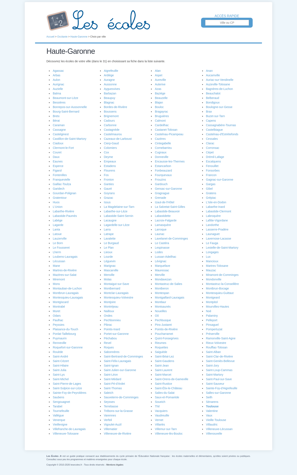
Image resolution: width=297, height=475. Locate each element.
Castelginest (61, 134)
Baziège (160, 93)
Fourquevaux (163, 175)
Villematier (110, 429)
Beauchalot (213, 93)
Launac (159, 234)
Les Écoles (148, 20)
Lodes (159, 252)
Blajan (159, 102)
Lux (208, 256)
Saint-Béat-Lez (164, 356)
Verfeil (108, 420)
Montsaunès (163, 306)
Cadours (109, 120)
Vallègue (58, 415)
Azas (158, 89)
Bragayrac (161, 111)
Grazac (108, 197)
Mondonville (214, 279)
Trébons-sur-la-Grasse (118, 411)
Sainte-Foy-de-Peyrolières (69, 392)
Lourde (108, 256)
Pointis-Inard (112, 329)
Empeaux (110, 161)
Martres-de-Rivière (65, 270)
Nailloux (109, 311)
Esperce (58, 166)
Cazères (160, 138)
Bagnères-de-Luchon (219, 89)
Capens (211, 120)
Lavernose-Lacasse (218, 238)
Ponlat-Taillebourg (64, 333)
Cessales (212, 138)
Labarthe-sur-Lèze (115, 211)
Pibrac (108, 324)
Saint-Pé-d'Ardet (114, 383)
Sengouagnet (61, 401)
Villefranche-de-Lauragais (69, 429)
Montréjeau (111, 306)
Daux (56, 157)
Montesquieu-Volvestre (118, 297)
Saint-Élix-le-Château (168, 388)
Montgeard (213, 297)
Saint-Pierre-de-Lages (67, 383)
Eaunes (57, 161)
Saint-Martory (214, 374)
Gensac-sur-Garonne (168, 188)
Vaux (209, 415)
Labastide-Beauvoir (167, 211)
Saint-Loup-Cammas (219, 370)
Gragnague (162, 193)
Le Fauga (212, 243)
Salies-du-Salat (164, 392)
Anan (209, 70)
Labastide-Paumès (65, 216)
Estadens (110, 166)
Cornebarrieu (163, 147)
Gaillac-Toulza (62, 184)
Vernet (159, 420)
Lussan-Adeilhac (165, 256)
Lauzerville (60, 238)
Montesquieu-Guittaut (220, 293)
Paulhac (58, 320)
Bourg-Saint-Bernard (66, 111)
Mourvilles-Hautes (217, 306)
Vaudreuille (162, 415)
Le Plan (109, 247)
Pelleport (211, 320)
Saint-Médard (112, 379)
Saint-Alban (213, 352)
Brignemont (111, 116)
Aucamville (213, 75)
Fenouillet (212, 166)
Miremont (59, 279)
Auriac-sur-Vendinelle (219, 79)
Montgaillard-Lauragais (169, 297)
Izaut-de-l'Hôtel (164, 202)
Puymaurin (60, 338)
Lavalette (110, 238)
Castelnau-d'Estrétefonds (222, 134)
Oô (157, 315)
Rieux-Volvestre (216, 342)
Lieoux (108, 252)
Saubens (58, 397)
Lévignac (160, 261)
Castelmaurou (113, 134)
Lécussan (59, 261)
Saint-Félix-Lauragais (117, 361)
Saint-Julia (59, 370)
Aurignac (58, 84)
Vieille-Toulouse (216, 420)
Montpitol (212, 302)
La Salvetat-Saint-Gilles (170, 206)
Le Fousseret (61, 247)
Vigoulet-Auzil (112, 424)
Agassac (58, 70)
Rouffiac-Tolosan (216, 347)
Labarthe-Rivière (63, 211)
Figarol (57, 170)
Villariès (160, 424)
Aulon (56, 79)
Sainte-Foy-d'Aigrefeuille (221, 388)
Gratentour (60, 197)
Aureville (160, 79)
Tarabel (57, 406)
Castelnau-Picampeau (169, 134)
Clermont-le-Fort (63, 147)
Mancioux (212, 261)
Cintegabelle (163, 143)
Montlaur (160, 302)
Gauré (108, 188)
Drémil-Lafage (215, 157)
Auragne (109, 79)
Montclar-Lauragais (116, 293)
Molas (108, 279)
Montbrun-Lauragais (66, 293)
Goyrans (109, 193)
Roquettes (161, 347)
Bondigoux (213, 102)
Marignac (110, 265)
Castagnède (112, 129)
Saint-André (60, 356)
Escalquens (213, 161)
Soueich (160, 401)
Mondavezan (163, 279)
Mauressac (162, 270)
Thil (157, 406)
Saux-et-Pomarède (167, 397)
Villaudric (212, 424)
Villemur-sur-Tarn (166, 429)
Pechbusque (163, 320)
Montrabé (59, 306)
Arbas (56, 75)
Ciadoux (58, 143)
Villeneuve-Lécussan (219, 429)
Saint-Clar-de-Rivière (219, 356)
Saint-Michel (61, 379)
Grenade (160, 197)
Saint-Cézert (61, 361)
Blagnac (109, 102)
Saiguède (161, 352)
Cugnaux (160, 152)
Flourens (109, 170)
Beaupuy (109, 98)
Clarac (210, 143)
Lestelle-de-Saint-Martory (222, 247)
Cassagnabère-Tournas (221, 125)
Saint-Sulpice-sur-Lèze (67, 388)
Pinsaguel (212, 324)
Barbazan (110, 93)
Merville (160, 274)
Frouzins (160, 179)
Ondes (108, 315)
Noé (208, 311)
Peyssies (58, 324)
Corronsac (212, 147)
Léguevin (110, 261)
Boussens (110, 111)
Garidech (59, 188)
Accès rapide (226, 16)
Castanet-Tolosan (166, 129)
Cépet (210, 152)
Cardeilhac (162, 125)
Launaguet (213, 234)
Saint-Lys (59, 374)
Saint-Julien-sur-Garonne (120, 370)
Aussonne (110, 84)
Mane (56, 265)
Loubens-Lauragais (65, 256)
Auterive (160, 84)
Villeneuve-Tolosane (66, 433)
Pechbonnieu (112, 320)
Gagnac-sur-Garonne (219, 179)
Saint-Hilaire (60, 365)
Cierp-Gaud (111, 143)
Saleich (108, 392)
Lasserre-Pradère (217, 229)
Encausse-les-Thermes (170, 161)
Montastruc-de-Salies (168, 284)
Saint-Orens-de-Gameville (171, 379)
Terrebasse (111, 406)
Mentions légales (114, 464)
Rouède (58, 352)
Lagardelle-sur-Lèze (117, 225)
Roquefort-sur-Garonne (68, 347)
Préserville (212, 333)
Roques (109, 347)
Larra (107, 229)
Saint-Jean (162, 365)
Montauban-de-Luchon (67, 288)
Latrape (109, 234)
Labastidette (163, 216)
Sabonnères (112, 352)
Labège (57, 220)
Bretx (56, 116)
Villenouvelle (214, 433)
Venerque (59, 420)
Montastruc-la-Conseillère (222, 284)
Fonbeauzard (163, 170)
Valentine (212, 411)
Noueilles (161, 311)
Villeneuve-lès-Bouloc (169, 433)
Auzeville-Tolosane (218, 84)
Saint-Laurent (163, 370)
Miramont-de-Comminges (222, 274)
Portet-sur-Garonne (116, 333)
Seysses (109, 401)
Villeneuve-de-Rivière (117, 433)
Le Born (58, 243)
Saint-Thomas (113, 388)
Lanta (56, 229)
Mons (56, 284)
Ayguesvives (112, 89)
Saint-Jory (212, 365)
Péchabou (110, 338)
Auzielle (58, 89)
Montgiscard (60, 302)
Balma (57, 93)
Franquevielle (61, 179)
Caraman (59, 125)
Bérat (56, 120)
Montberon (162, 288)
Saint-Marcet (163, 374)
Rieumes (160, 342)
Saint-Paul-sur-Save (219, 379)
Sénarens (212, 401)
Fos (106, 175)
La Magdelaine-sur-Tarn (119, 206)
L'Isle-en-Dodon (216, 202)
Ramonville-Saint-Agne (221, 338)
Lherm (57, 252)
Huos (56, 202)
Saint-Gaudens (164, 361)
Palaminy (212, 315)
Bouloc (159, 107)
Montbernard (112, 288)
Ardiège (109, 75)
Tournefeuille (61, 411)
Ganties (109, 184)
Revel (107, 342)
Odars (57, 315)
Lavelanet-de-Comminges (171, 238)
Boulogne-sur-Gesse (219, 107)
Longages (212, 252)
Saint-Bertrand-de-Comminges (123, 356)
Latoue (57, 234)
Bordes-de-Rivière (115, 107)
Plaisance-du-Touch (65, 329)
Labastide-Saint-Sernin (118, 216)
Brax (209, 111)
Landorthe (212, 225)
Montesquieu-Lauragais (68, 297)
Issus (107, 202)
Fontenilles (60, 175)
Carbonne (110, 125)
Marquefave (162, 265)
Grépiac (211, 197)
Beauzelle (161, 98)
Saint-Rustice (163, 383)
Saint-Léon (111, 374)
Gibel (209, 188)
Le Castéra (162, 243)
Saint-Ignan (111, 365)
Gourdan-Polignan (64, 193)
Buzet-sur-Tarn (215, 116)
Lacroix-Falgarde (166, 220)
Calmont (160, 120)
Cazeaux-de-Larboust (118, 138)
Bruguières (162, 116)
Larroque (160, 229)
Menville (109, 274)
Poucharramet (164, 333)
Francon (211, 175)
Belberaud (212, 98)
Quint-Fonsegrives (166, 338)
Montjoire (110, 302)
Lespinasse (162, 247)
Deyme (108, 157)
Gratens (211, 193)
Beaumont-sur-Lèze (65, 98)
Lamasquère (163, 225)
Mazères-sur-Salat (64, 274)
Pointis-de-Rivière (166, 329)
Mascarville (111, 270)
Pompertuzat (214, 329)
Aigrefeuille (111, 70)
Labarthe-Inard (215, 206)
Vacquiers (161, 411)
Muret (56, 311)
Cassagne (59, 129)
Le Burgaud (111, 243)
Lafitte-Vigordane (217, 220)
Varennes (110, 415)
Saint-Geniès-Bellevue (220, 361)
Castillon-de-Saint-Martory (69, 138)
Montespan (162, 293)
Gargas (211, 184)
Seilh (209, 397)
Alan (158, 70)
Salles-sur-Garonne (218, 392)
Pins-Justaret (163, 324)
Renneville (59, 342)
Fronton (109, 179)
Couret (57, 152)
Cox (106, 152)
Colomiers (110, 147)
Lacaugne (110, 220)
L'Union (57, 206)
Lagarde (58, 225)
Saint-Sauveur (215, 383)
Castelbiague (214, 129)
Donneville (161, 157)
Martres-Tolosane (217, 265)
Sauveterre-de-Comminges (121, 397)
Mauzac (211, 270)
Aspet (158, 75)
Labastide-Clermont (218, 211)
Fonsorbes (213, 170)
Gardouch (161, 184)
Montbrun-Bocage (217, 288)
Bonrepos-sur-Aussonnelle (70, 107)
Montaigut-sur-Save (116, 284)
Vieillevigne (60, 424)
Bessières (59, 102)
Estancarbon (163, 166)
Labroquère (213, 216)
